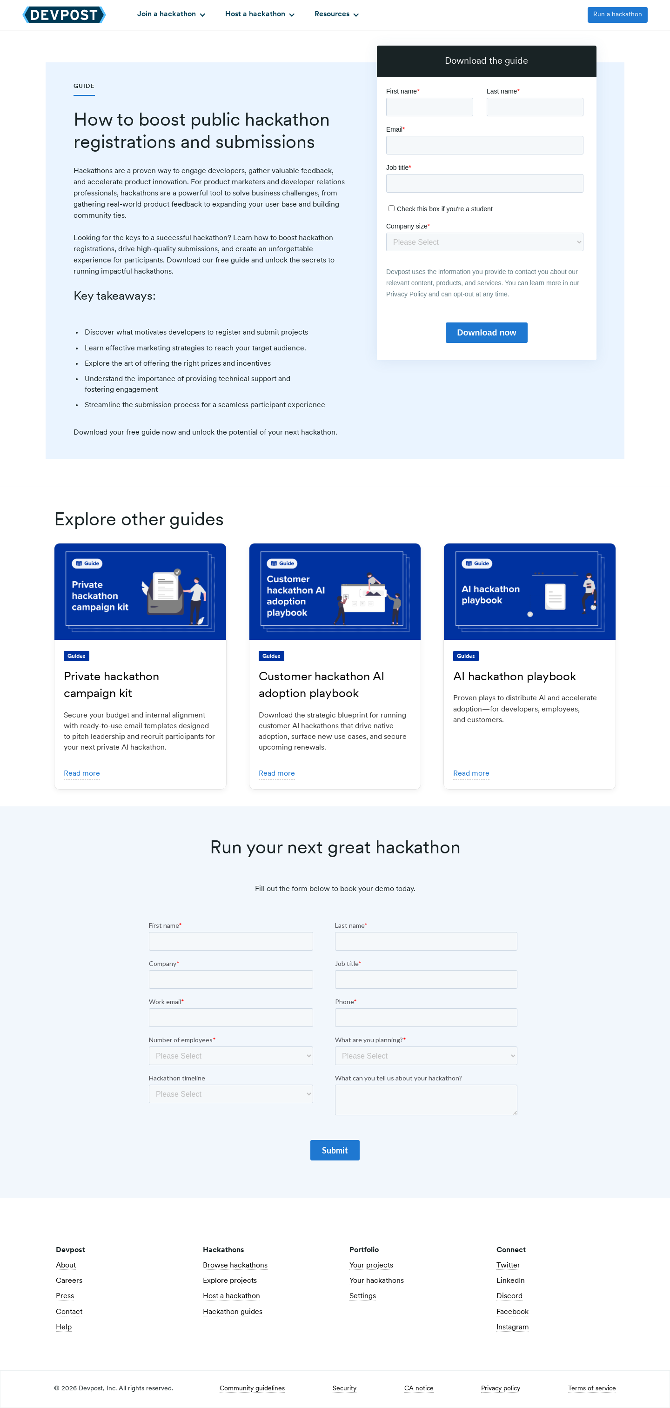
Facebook (512, 1312)
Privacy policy (500, 1389)
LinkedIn (510, 1281)
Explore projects (230, 1281)
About (66, 1265)
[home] (64, 15)
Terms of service (592, 1389)
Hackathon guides (232, 1312)
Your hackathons (376, 1281)
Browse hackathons (235, 1265)
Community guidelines (252, 1389)
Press (65, 1296)
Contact (69, 1312)
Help (64, 1327)
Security (344, 1389)
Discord (509, 1296)
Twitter (508, 1265)
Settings (362, 1296)
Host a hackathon (231, 1296)
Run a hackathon (617, 14)
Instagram (512, 1327)
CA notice (419, 1389)
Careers (69, 1281)
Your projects (371, 1265)
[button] (170, 14)
